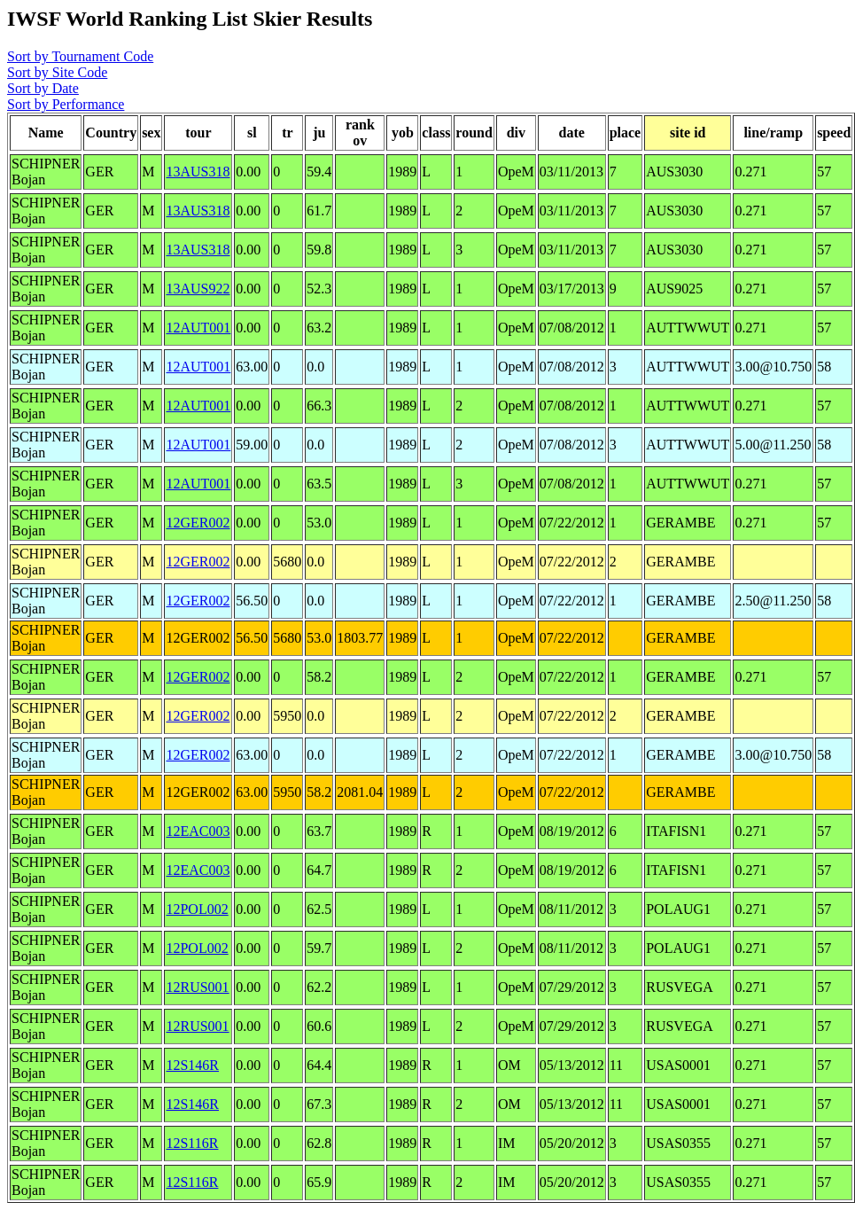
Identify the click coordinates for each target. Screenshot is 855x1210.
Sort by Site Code (57, 72)
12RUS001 (197, 987)
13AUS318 (197, 171)
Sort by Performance (65, 104)
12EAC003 (197, 831)
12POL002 (197, 909)
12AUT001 (198, 327)
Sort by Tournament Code (80, 56)
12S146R (192, 1065)
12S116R (192, 1143)
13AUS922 (197, 288)
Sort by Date (43, 88)
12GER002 (197, 522)
